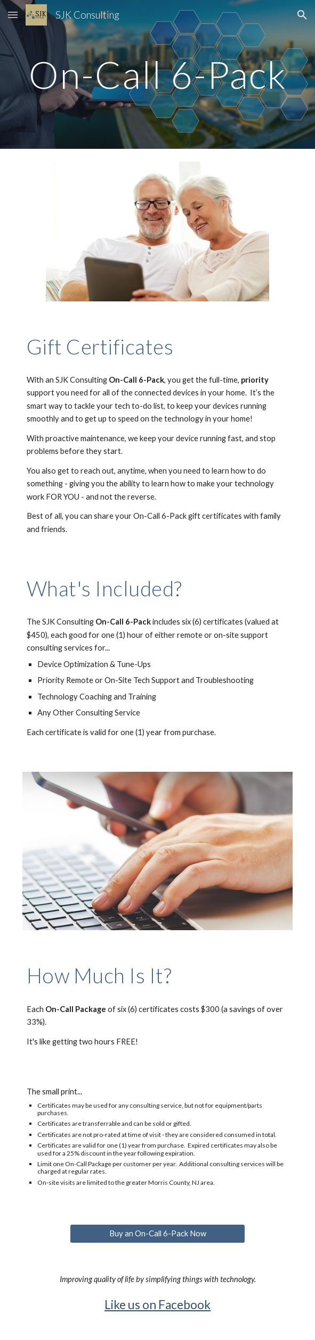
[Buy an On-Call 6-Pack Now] (157, 1233)
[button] (13, 14)
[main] (157, 75)
